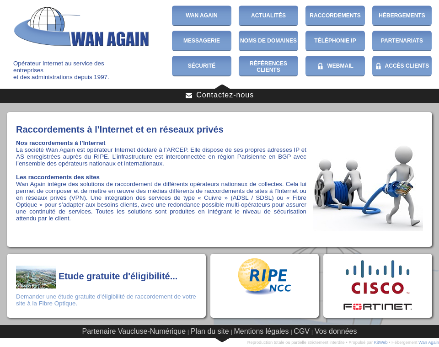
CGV (302, 331)
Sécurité (202, 66)
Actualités (268, 15)
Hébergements (402, 15)
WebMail (335, 66)
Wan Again (202, 15)
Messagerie (201, 40)
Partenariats (402, 40)
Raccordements (335, 15)
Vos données (336, 331)
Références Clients (268, 66)
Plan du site (210, 331)
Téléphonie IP (335, 40)
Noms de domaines (268, 40)
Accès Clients (402, 66)
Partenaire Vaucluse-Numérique (134, 331)
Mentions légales (261, 331)
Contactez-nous (219, 95)
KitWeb (381, 342)
